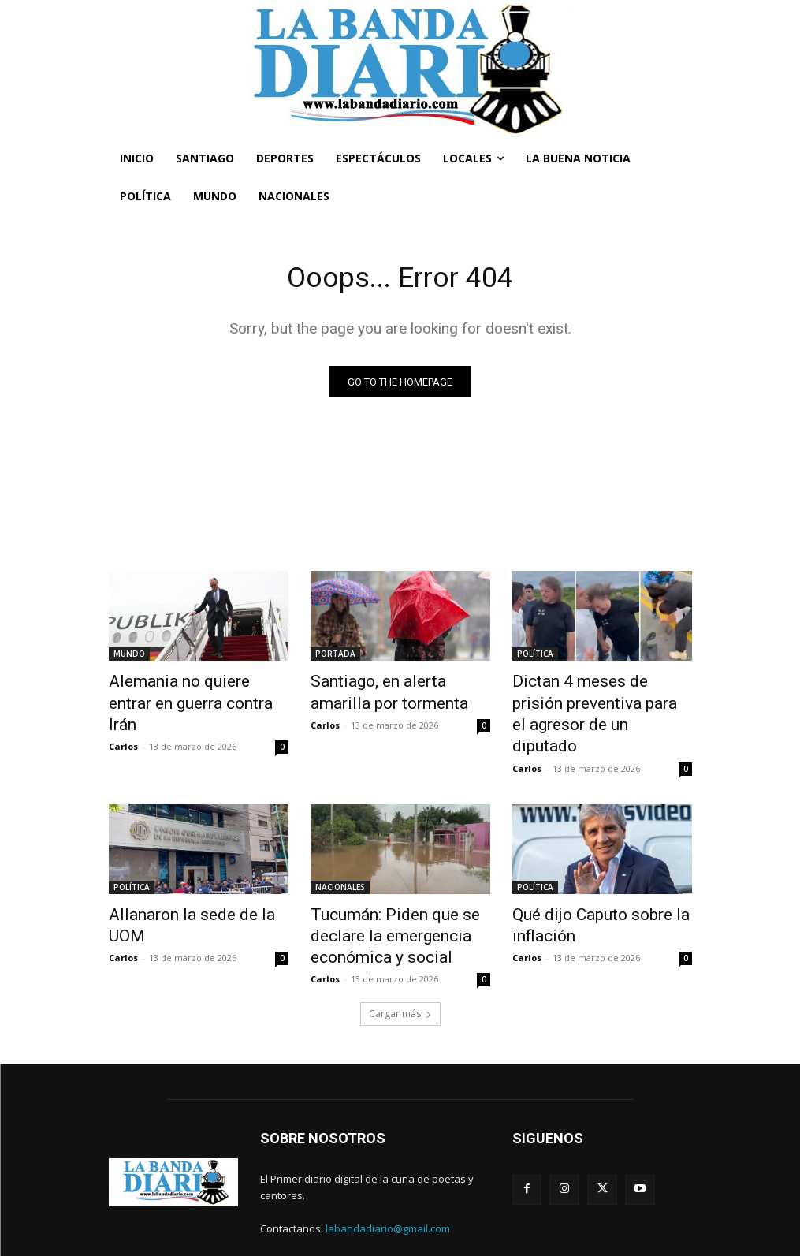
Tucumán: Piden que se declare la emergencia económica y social (379, 899)
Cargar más (400, 971)
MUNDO (129, 656)
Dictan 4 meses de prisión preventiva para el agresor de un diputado (597, 700)
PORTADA (335, 656)
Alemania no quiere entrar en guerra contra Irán (193, 691)
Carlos (123, 720)
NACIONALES (340, 856)
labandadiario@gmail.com (388, 1186)
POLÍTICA (535, 656)
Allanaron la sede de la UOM (191, 882)
